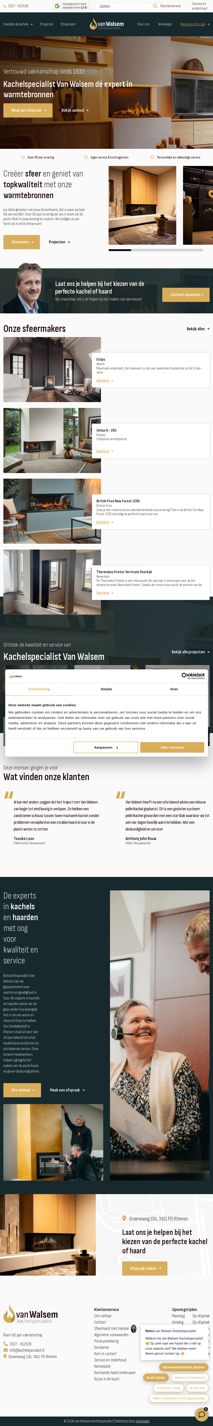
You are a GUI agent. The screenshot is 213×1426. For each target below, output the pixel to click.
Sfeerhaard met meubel (111, 1328)
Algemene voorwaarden (111, 1335)
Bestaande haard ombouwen (114, 1372)
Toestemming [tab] (39, 689)
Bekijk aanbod (75, 110)
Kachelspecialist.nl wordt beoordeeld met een (70, 5)
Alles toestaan (172, 747)
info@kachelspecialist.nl (23, 1350)
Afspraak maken (145, 1268)
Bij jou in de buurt (106, 1379)
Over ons (143, 24)
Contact (100, 1322)
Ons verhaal (23, 1090)
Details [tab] (106, 689)
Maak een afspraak (195, 24)
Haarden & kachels (18, 24)
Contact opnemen (186, 294)
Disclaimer (101, 1347)
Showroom (68, 24)
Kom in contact (105, 1353)
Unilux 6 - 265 (106, 430)
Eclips (100, 359)
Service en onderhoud (199, 6)
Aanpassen (106, 747)
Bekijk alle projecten (191, 652)
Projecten (46, 24)
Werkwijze (165, 24)
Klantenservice (170, 6)
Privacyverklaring (106, 1341)
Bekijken (104, 380)
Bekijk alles (198, 329)
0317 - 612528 (15, 6)
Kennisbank (102, 1366)
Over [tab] (174, 689)
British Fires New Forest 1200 (118, 501)
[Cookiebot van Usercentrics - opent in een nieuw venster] (185, 676)
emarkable (142, 1421)
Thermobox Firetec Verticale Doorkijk (124, 572)
